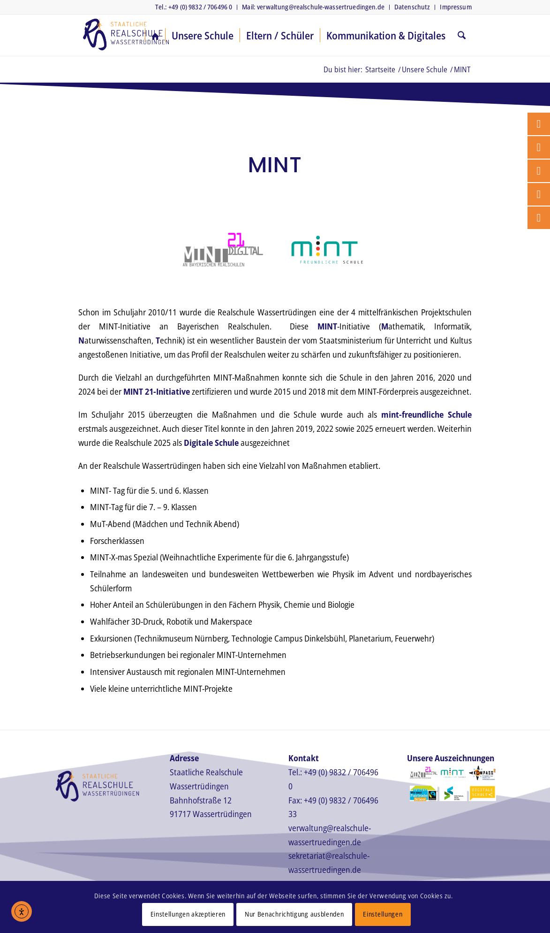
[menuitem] (194, 7)
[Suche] (462, 35)
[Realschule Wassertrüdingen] (125, 35)
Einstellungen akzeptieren (188, 914)
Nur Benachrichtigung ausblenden (294, 914)
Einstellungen (382, 914)
